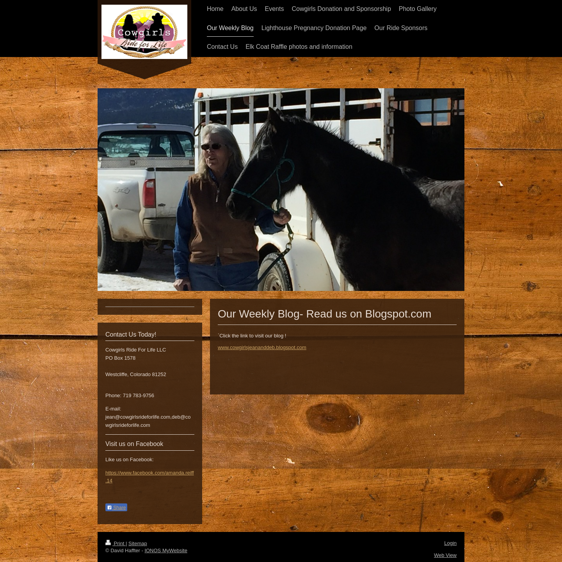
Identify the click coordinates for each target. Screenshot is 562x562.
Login (450, 543)
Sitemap (137, 543)
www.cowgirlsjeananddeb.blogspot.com (262, 347)
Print (115, 543)
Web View (445, 555)
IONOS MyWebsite (165, 550)
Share (116, 507)
